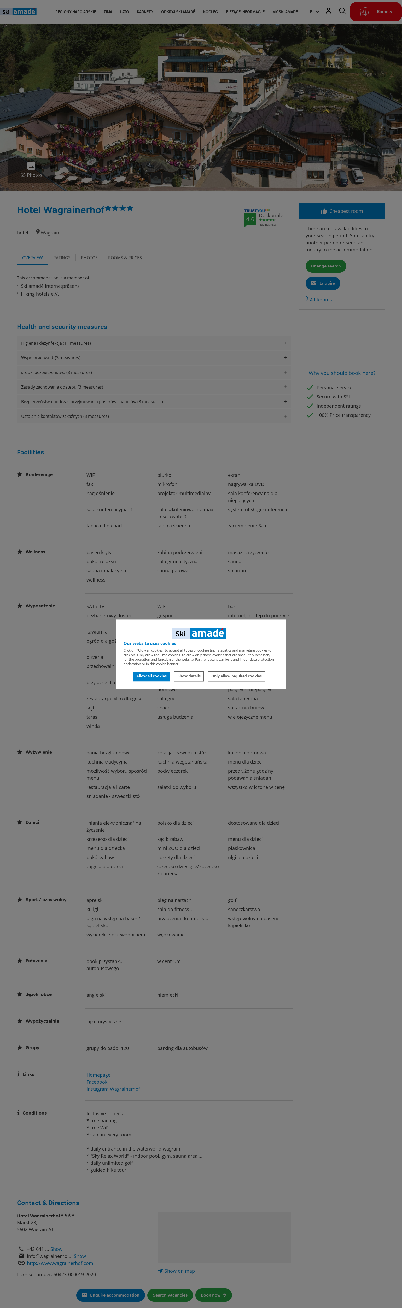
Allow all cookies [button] (151, 676)
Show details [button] (189, 676)
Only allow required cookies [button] (236, 676)
